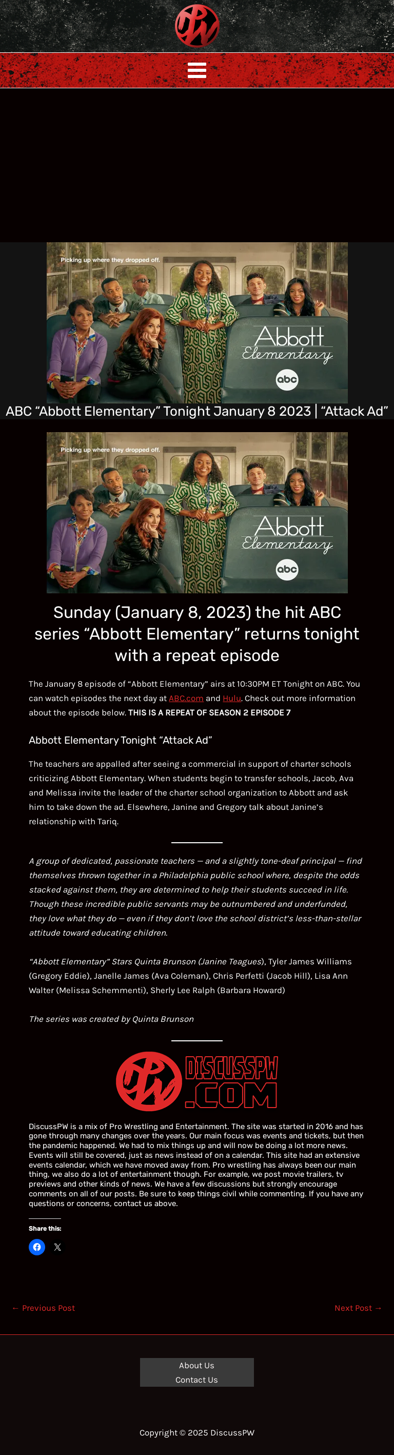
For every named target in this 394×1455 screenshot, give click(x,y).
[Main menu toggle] (197, 70)
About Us (196, 1365)
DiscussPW (177, 48)
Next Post (358, 1308)
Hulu (232, 698)
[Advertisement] (197, 165)
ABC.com (186, 698)
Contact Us (196, 1379)
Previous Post (43, 1308)
